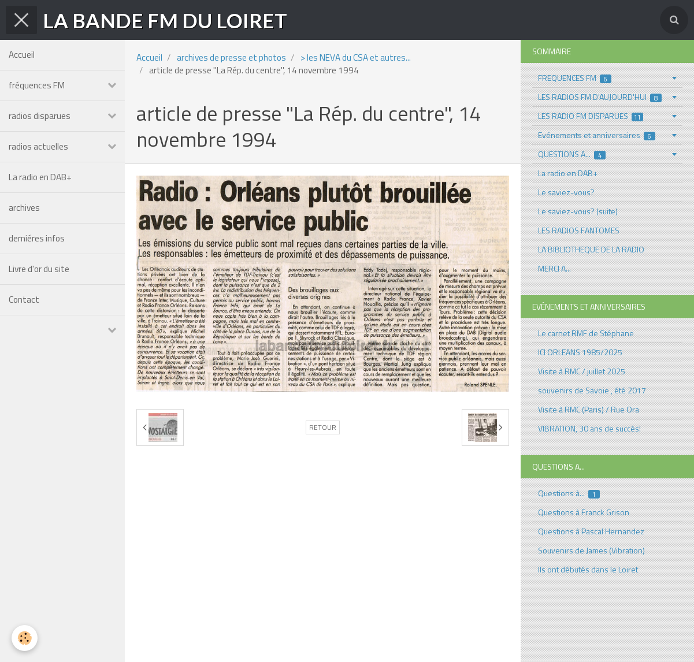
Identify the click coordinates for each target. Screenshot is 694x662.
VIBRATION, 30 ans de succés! (589, 428)
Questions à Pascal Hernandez (591, 531)
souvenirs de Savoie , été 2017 (592, 390)
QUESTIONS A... (572, 154)
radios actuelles (38, 146)
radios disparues (39, 115)
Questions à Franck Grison (583, 512)
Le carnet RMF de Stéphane (586, 333)
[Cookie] (25, 638)
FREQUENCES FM (575, 78)
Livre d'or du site (39, 269)
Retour (322, 427)
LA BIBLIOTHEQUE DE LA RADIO (591, 249)
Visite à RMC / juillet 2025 (581, 371)
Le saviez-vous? (566, 192)
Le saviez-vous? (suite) (578, 211)
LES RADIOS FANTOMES (578, 230)
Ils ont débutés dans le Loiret (588, 569)
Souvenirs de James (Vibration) (591, 550)
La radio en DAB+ (40, 177)
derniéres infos (37, 238)
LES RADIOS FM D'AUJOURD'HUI (600, 97)
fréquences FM (37, 85)
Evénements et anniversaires (597, 135)
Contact (24, 299)
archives (24, 207)
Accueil (22, 54)
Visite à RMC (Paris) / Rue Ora (588, 409)
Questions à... (569, 493)
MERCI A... (554, 268)
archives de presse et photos (231, 57)
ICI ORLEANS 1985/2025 (580, 352)
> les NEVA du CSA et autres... (355, 57)
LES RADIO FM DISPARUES (591, 116)
